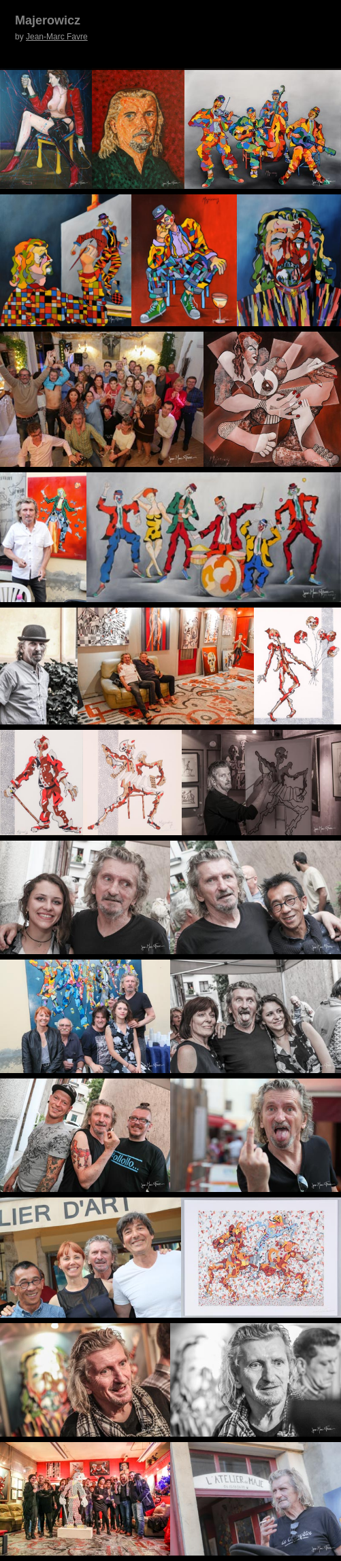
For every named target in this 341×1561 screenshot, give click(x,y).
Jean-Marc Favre (57, 36)
